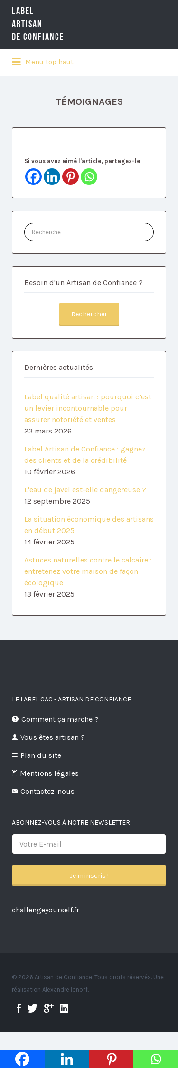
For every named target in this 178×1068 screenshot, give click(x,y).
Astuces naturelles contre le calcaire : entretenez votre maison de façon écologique (88, 571)
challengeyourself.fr (45, 909)
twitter (32, 1008)
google (49, 1008)
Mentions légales (49, 773)
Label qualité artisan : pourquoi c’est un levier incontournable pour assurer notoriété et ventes (87, 408)
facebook (19, 1008)
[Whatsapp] (89, 176)
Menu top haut (43, 62)
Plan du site (40, 755)
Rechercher (89, 314)
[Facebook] (33, 176)
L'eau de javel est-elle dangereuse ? (85, 489)
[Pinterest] (70, 176)
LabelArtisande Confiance (52, 24)
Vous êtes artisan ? (52, 737)
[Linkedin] (52, 176)
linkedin (64, 1008)
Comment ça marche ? (60, 719)
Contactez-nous (47, 791)
